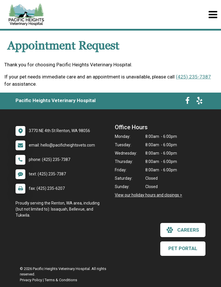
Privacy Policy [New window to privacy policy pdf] (31, 280)
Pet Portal (182, 248)
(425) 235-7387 (193, 77)
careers (183, 230)
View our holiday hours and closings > (148, 195)
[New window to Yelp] (199, 102)
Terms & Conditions (61, 280)
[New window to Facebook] (187, 102)
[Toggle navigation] (213, 15)
